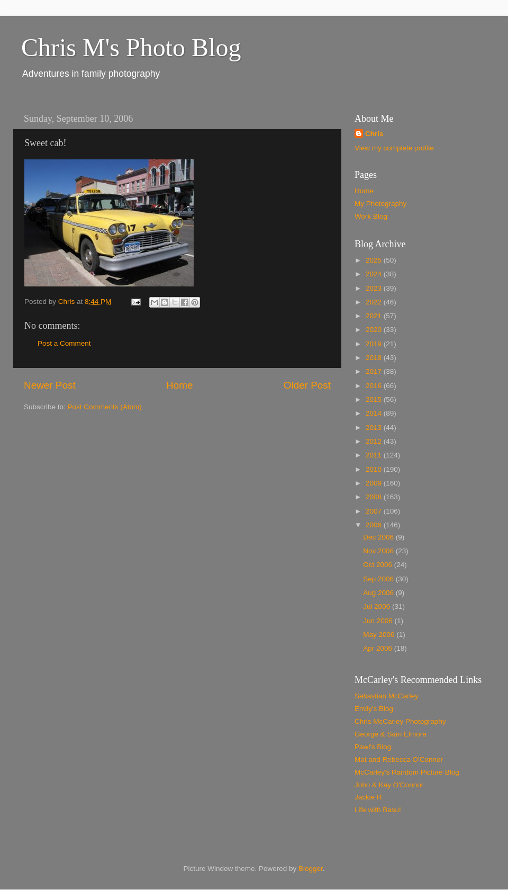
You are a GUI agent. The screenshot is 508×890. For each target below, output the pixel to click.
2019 (375, 344)
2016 (375, 386)
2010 (375, 469)
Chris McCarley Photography (400, 721)
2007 (375, 511)
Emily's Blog (374, 709)
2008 (375, 497)
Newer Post (50, 385)
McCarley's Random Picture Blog (407, 772)
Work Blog (371, 216)
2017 (375, 371)
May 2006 (379, 635)
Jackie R (368, 797)
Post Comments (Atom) (105, 407)
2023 (375, 288)
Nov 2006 (379, 551)
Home (179, 385)
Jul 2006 (377, 606)
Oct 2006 (378, 565)
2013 (375, 427)
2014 (375, 413)
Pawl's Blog (373, 747)
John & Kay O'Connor (389, 785)
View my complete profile (394, 148)
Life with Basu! (378, 810)
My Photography (380, 204)
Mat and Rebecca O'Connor (399, 759)
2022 (375, 302)
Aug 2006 (379, 593)
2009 (375, 483)
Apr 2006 (378, 648)
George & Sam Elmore (391, 734)
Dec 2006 (379, 537)
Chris (374, 134)
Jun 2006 (378, 621)
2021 (375, 316)
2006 (375, 525)
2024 (375, 274)
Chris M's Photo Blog (131, 47)
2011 (375, 455)
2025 (375, 260)
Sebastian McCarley (387, 696)
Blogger (310, 869)
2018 (375, 358)
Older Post (307, 385)
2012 (375, 441)
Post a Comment (64, 343)
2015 (375, 399)
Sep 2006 (379, 579)
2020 (375, 330)
